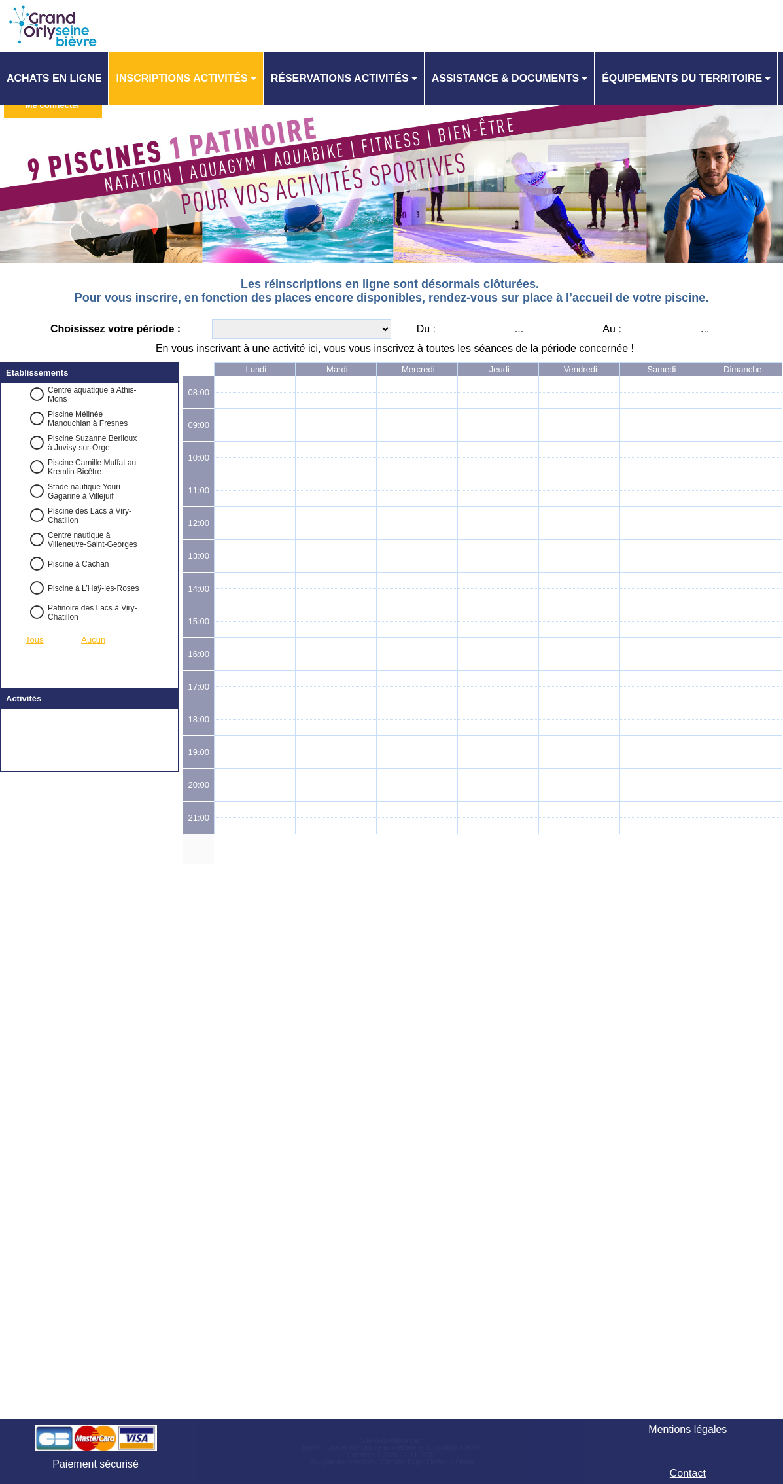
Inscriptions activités (181, 78)
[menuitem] (54, 78)
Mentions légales (687, 1429)
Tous (34, 640)
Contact (688, 1473)
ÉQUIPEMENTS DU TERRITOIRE (682, 78)
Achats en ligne (54, 78)
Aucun (93, 640)
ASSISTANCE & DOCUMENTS (506, 78)
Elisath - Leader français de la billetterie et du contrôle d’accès (391, 1447)
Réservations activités (340, 78)
